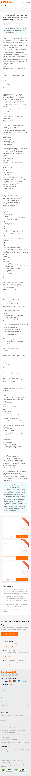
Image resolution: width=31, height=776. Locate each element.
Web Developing (12, 742)
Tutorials (19, 742)
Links (9, 762)
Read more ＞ (15, 32)
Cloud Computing (12, 739)
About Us (8, 760)
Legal (21, 760)
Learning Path (5, 732)
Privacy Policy (15, 760)
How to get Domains (6, 730)
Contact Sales (15, 646)
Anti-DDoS (20, 715)
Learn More (9, 536)
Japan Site (4, 727)
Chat (6, 646)
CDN (15, 715)
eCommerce (17, 718)
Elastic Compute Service (7, 715)
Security (3, 720)
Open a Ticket (8, 656)
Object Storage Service (7, 718)
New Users (12, 732)
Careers (3, 760)
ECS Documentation (13, 727)
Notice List (4, 762)
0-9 (14, 751)
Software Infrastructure (18, 730)
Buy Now (22, 536)
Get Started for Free (9, 634)
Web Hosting (24, 718)
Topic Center (4, 739)
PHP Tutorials (25, 742)
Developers (4, 742)
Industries (20, 739)
